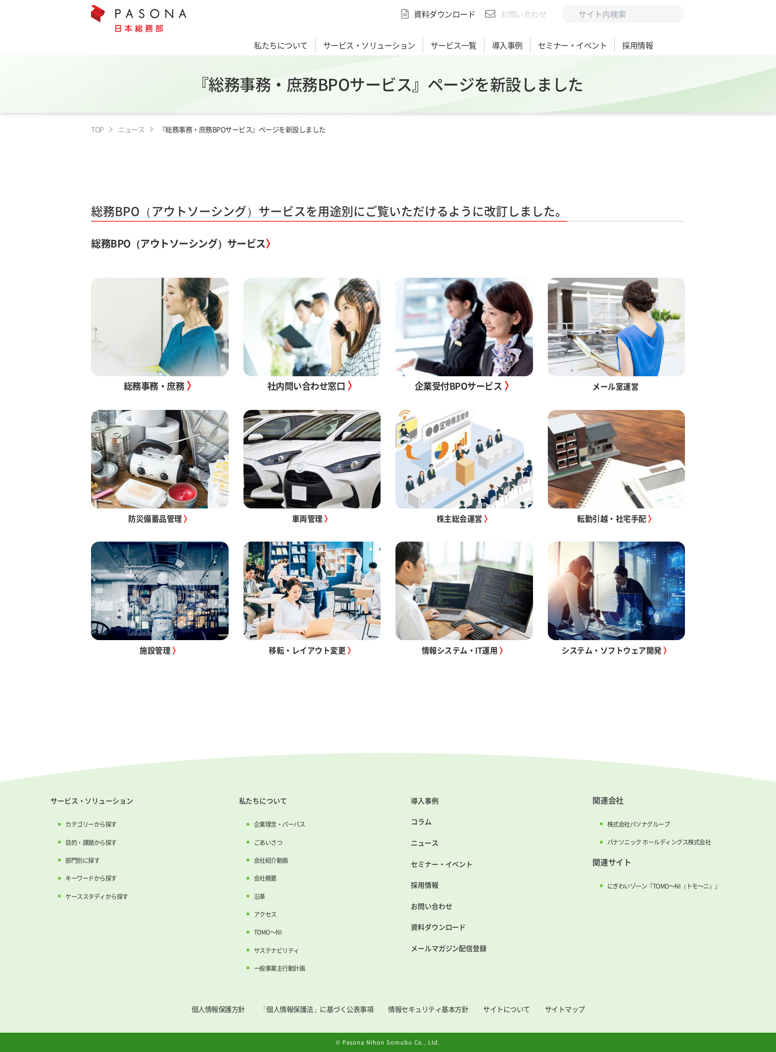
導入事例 (416, 800)
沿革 (253, 896)
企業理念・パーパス (277, 824)
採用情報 (416, 883)
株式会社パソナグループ (632, 824)
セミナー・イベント (435, 862)
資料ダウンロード (444, 14)
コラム (412, 821)
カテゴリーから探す (89, 824)
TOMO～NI (263, 932)
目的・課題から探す (89, 842)
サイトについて (522, 1008)
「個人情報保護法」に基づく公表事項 (308, 1008)
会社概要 (260, 878)
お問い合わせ (523, 14)
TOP (97, 129)
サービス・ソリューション (92, 800)
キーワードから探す (89, 878)
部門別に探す (79, 860)
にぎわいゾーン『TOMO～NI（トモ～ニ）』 (661, 886)
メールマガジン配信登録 (443, 946)
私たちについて (259, 800)
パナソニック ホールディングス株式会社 (656, 842)
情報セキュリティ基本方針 (434, 1008)
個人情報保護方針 (197, 1008)
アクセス (260, 914)
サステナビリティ (273, 949)
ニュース (131, 129)
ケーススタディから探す (96, 896)
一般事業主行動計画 (277, 968)
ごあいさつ (264, 842)
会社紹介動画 (267, 860)
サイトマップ (587, 1008)
